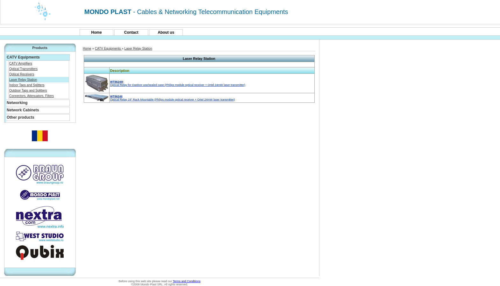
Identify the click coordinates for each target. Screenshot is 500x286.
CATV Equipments (108, 48)
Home (96, 32)
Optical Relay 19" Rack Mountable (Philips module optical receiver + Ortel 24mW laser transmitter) (172, 98)
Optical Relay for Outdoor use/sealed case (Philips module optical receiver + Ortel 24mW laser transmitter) (177, 83)
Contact (131, 32)
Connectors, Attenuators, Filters (31, 96)
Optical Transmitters (23, 69)
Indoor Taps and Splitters (26, 85)
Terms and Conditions (186, 281)
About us (166, 32)
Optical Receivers (21, 74)
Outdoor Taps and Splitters (28, 90)
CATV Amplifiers (20, 63)
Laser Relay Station (23, 79)
